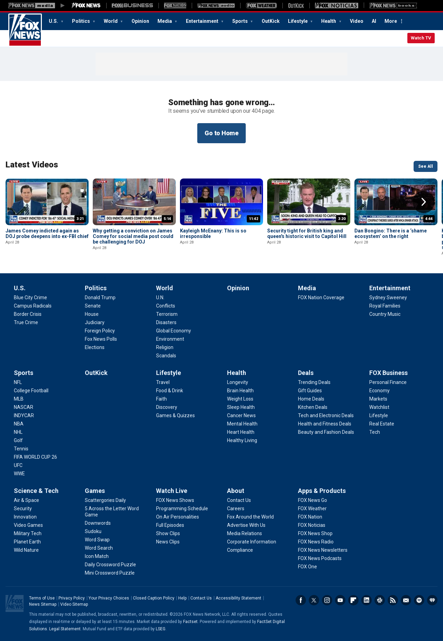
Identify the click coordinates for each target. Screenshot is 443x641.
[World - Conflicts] (165, 306)
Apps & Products (322, 490)
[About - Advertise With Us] (246, 525)
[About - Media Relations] (244, 533)
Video (356, 21)
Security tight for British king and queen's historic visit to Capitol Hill (306, 233)
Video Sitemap (74, 604)
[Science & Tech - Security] (23, 508)
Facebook (301, 600)
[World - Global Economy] (173, 330)
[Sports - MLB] (19, 399)
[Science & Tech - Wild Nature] (26, 550)
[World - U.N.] (160, 297)
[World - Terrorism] (167, 314)
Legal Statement (65, 628)
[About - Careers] (235, 508)
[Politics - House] (92, 314)
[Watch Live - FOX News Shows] (175, 500)
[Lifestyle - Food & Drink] (169, 390)
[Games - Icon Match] (97, 556)
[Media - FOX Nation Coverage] (321, 297)
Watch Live (171, 490)
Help (182, 598)
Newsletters (406, 600)
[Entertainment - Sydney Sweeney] (388, 297)
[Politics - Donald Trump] (100, 297)
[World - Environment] (170, 339)
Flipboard (353, 600)
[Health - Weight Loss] (240, 399)
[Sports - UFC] (18, 465)
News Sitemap (42, 604)
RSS (393, 600)
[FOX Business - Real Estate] (381, 424)
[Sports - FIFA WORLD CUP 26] (35, 457)
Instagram (327, 600)
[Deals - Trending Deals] (314, 382)
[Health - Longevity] (237, 382)
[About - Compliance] (240, 550)
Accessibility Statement (238, 598)
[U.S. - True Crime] (26, 322)
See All (425, 166)
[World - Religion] (164, 347)
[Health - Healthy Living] (242, 440)
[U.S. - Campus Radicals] (33, 306)
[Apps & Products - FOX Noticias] (311, 525)
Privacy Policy (71, 598)
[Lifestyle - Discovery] (166, 407)
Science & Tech (36, 490)
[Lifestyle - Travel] (163, 382)
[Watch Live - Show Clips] (168, 533)
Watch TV (421, 37)
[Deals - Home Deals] (311, 399)
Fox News (25, 30)
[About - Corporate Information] (251, 541)
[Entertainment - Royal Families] (384, 306)
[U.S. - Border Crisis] (28, 314)
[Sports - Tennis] (21, 448)
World (111, 21)
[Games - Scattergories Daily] (105, 500)
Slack (379, 600)
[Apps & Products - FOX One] (307, 566)
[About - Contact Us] (239, 500)
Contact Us (201, 598)
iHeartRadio (432, 600)
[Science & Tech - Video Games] (28, 525)
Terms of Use (42, 598)
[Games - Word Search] (99, 548)
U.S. (54, 21)
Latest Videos (32, 165)
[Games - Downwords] (98, 523)
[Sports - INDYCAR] (24, 415)
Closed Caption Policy (153, 598)
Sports (240, 21)
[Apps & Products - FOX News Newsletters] (322, 550)
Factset (190, 621)
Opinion (140, 21)
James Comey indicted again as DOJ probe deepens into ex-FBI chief (47, 233)
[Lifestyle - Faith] (161, 399)
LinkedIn (366, 600)
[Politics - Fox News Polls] (101, 339)
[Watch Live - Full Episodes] (170, 525)
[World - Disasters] (166, 322)
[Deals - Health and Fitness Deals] (324, 424)
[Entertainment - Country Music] (384, 314)
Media (165, 21)
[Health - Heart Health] (240, 432)
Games (95, 490)
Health (329, 21)
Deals (306, 372)
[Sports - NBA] (19, 424)
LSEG (160, 628)
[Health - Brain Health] (240, 390)
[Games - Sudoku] (93, 531)
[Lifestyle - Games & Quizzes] (175, 415)
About (235, 490)
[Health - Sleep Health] (241, 407)
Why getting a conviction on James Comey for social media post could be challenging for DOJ (133, 236)
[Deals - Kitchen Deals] (312, 407)
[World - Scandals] (166, 355)
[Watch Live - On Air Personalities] (177, 517)
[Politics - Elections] (95, 347)
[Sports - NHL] (18, 432)
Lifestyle (298, 21)
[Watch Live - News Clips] (168, 541)
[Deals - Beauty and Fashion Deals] (326, 432)
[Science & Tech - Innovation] (25, 517)
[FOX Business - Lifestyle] (378, 415)
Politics (81, 21)
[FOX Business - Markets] (378, 399)
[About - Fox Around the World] (250, 517)
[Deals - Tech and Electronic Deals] (326, 415)
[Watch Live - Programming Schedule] (182, 508)
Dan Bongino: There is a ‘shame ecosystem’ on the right (390, 233)
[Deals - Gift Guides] (310, 390)
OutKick (271, 21)
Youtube (340, 600)
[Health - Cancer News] (241, 415)
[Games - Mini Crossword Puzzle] (110, 573)
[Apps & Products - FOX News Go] (312, 500)
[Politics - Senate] (93, 306)
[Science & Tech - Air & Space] (26, 500)
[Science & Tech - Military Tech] (28, 533)
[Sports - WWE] (19, 473)
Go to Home (221, 133)
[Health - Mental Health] (242, 424)
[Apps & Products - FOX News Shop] (315, 533)
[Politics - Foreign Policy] (100, 330)
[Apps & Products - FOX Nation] (310, 517)
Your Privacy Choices (109, 598)
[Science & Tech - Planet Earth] (27, 541)
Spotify (419, 600)
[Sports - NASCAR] (23, 407)
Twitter (314, 600)
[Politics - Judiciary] (95, 322)
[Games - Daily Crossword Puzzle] (110, 564)
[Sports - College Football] (31, 390)
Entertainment (202, 21)
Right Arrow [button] (424, 202)
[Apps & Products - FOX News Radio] (316, 541)
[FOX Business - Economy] (379, 390)
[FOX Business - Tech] (374, 432)
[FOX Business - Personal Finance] (388, 382)
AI (374, 21)
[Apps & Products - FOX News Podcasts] (320, 558)
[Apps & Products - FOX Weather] (312, 508)
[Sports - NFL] (18, 382)
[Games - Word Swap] (97, 539)
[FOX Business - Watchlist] (379, 407)
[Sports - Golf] (18, 440)
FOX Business (388, 372)
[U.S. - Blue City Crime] (30, 297)
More (391, 21)
